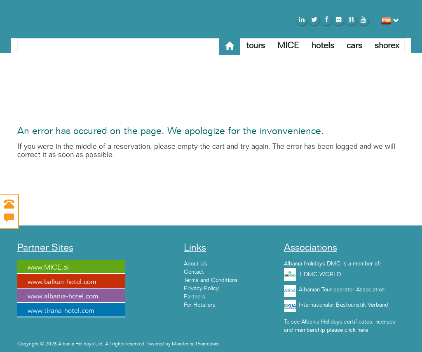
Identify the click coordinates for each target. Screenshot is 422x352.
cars (354, 45)
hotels (323, 45)
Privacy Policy (201, 288)
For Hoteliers (200, 305)
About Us (195, 264)
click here (356, 330)
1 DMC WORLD (320, 274)
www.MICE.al (48, 267)
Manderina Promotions (196, 343)
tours (255, 45)
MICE (288, 45)
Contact (194, 272)
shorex (387, 45)
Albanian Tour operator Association (341, 290)
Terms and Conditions (211, 280)
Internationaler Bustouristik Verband (343, 305)
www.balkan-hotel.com (62, 282)
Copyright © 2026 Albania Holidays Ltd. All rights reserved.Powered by (94, 343)
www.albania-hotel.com (63, 296)
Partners (194, 297)
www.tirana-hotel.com (61, 310)
